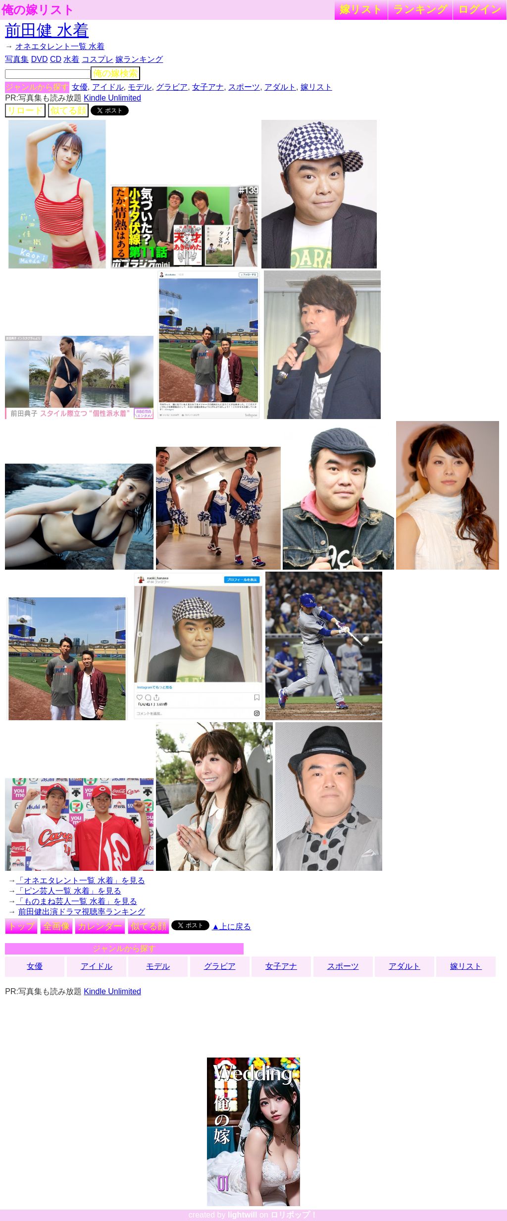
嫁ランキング (139, 59)
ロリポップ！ (294, 1215)
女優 (80, 87)
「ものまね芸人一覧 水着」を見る (76, 901)
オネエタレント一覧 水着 (59, 46)
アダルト (280, 87)
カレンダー (100, 926)
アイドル (108, 87)
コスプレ (97, 59)
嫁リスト (361, 9)
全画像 (56, 926)
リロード (25, 110)
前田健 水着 (47, 30)
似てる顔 (68, 110)
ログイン (480, 9)
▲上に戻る (232, 926)
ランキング (420, 9)
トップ (21, 926)
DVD (39, 59)
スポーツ (244, 87)
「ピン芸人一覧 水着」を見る (68, 891)
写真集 (17, 59)
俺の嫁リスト (38, 9)
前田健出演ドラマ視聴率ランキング (81, 911)
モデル (140, 87)
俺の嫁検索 (115, 73)
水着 (71, 59)
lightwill (242, 1215)
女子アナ (208, 87)
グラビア (172, 87)
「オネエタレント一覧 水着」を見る (80, 880)
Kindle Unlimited (112, 98)
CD (55, 59)
